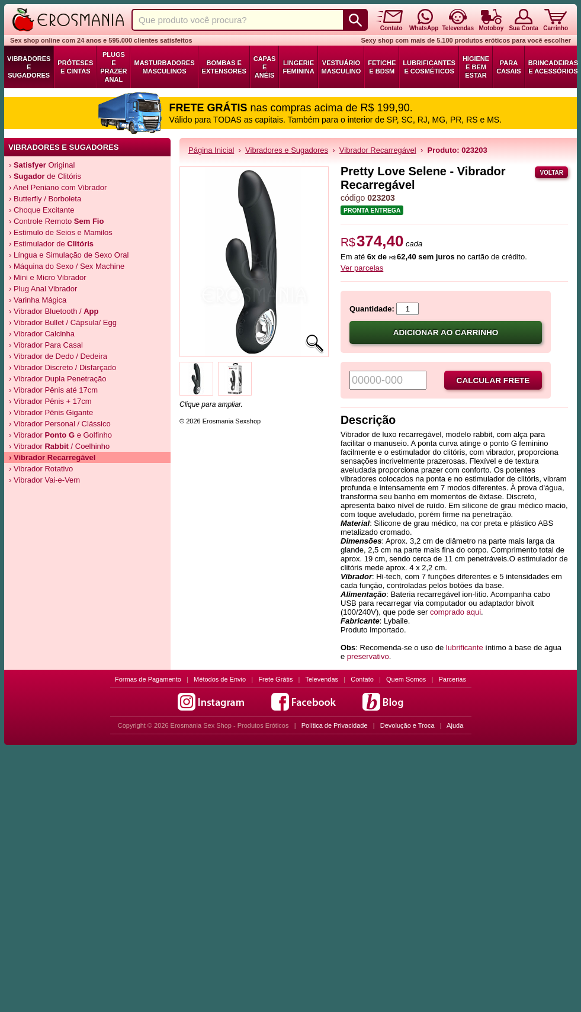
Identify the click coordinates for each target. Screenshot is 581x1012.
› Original (42, 164)
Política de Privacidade (334, 725)
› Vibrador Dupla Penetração (58, 378)
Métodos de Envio (220, 679)
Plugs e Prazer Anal (113, 67)
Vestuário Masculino (341, 67)
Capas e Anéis (264, 67)
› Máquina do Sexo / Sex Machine (66, 266)
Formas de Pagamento (148, 679)
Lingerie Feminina (298, 67)
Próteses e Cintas (75, 67)
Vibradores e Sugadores (28, 67)
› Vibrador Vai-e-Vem (44, 480)
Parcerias (452, 679)
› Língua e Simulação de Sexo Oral (69, 254)
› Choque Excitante (42, 209)
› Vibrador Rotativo (41, 468)
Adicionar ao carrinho (446, 332)
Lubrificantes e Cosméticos (429, 67)
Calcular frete (493, 380)
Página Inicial (211, 150)
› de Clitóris (45, 176)
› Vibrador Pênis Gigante (51, 412)
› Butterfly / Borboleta (45, 198)
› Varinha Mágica (37, 299)
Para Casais (508, 67)
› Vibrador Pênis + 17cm (50, 401)
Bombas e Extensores (224, 67)
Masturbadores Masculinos (164, 67)
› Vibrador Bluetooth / (54, 311)
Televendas (321, 679)
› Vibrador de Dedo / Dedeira (58, 356)
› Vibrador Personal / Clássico (60, 423)
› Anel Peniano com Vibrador (58, 187)
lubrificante (464, 647)
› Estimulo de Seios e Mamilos (61, 232)
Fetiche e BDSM (382, 67)
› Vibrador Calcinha (42, 333)
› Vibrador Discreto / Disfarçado (62, 367)
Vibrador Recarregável (377, 150)
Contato (362, 679)
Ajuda (455, 725)
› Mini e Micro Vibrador (47, 277)
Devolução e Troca (407, 725)
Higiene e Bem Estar (476, 67)
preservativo (368, 656)
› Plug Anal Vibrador (43, 288)
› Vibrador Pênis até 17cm (53, 389)
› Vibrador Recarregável (52, 457)
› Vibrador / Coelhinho (59, 446)
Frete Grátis (275, 679)
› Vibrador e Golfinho (60, 434)
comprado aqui (455, 612)
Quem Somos (406, 679)
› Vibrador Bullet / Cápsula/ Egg (63, 322)
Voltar (551, 172)
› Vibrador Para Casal (46, 344)
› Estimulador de (51, 243)
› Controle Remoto (56, 221)
